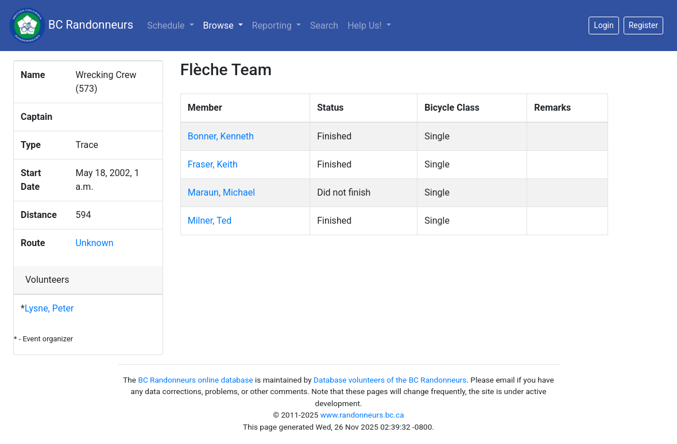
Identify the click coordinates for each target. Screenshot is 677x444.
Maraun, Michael (221, 192)
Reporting (273, 25)
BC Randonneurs (71, 25)
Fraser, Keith (213, 164)
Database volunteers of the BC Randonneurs (390, 379)
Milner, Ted (210, 220)
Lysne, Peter (49, 308)
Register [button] (643, 25)
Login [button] (604, 25)
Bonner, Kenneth (221, 136)
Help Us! (365, 25)
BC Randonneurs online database (195, 379)
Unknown (94, 242)
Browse (225, 24)
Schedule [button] (167, 25)
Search (324, 25)
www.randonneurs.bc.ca (362, 414)
